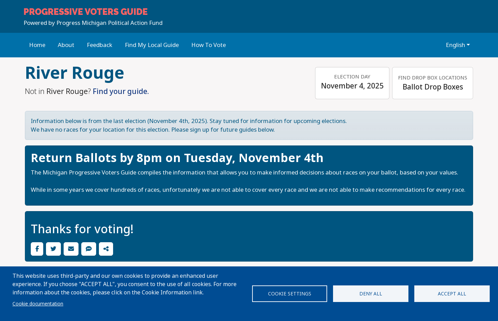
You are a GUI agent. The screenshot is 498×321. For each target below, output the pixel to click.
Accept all (452, 293)
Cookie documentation (37, 303)
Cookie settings (289, 293)
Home (37, 45)
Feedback (99, 45)
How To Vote (208, 45)
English (455, 45)
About (66, 45)
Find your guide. (121, 91)
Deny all (370, 293)
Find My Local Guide (152, 45)
